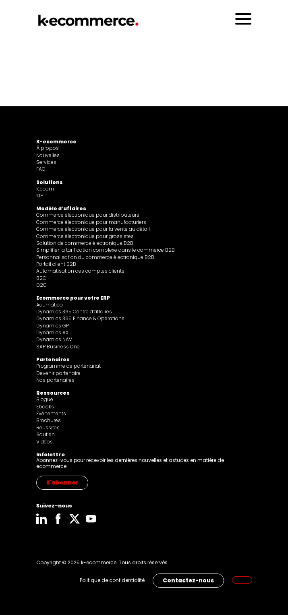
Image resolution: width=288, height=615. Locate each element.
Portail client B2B (56, 264)
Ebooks (45, 406)
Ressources (53, 392)
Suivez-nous (54, 506)
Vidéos (44, 441)
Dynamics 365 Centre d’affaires (74, 311)
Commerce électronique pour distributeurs (87, 214)
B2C (41, 278)
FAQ (41, 169)
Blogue (44, 399)
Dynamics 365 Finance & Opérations (80, 318)
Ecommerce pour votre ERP (73, 297)
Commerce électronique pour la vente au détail (93, 229)
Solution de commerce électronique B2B (84, 243)
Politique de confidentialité (112, 580)
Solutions (49, 182)
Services (46, 162)
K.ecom (45, 188)
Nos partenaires (55, 380)
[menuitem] (242, 580)
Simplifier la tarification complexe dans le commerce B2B (105, 249)
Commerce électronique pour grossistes (85, 236)
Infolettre (50, 454)
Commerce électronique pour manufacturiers (91, 222)
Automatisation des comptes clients (80, 270)
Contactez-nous (188, 580)
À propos (47, 148)
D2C (41, 285)
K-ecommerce (56, 141)
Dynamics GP (52, 325)
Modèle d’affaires (61, 208)
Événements (51, 413)
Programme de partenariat (68, 365)
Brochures (48, 420)
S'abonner (62, 483)
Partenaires (53, 359)
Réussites (48, 427)
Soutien (45, 434)
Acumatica (49, 304)
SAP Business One (58, 346)
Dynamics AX (52, 332)
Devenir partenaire (58, 373)
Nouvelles (48, 155)
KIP (39, 195)
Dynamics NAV (54, 339)
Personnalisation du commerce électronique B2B (95, 257)
